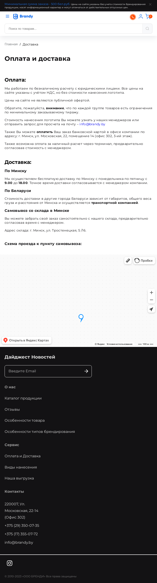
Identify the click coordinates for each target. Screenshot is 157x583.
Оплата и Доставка (23, 456)
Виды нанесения (21, 467)
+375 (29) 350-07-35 (22, 525)
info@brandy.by (92, 124)
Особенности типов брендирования (40, 431)
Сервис (12, 445)
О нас (10, 387)
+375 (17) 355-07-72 (21, 534)
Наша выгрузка (19, 478)
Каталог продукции (23, 398)
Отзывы (12, 409)
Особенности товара (25, 420)
